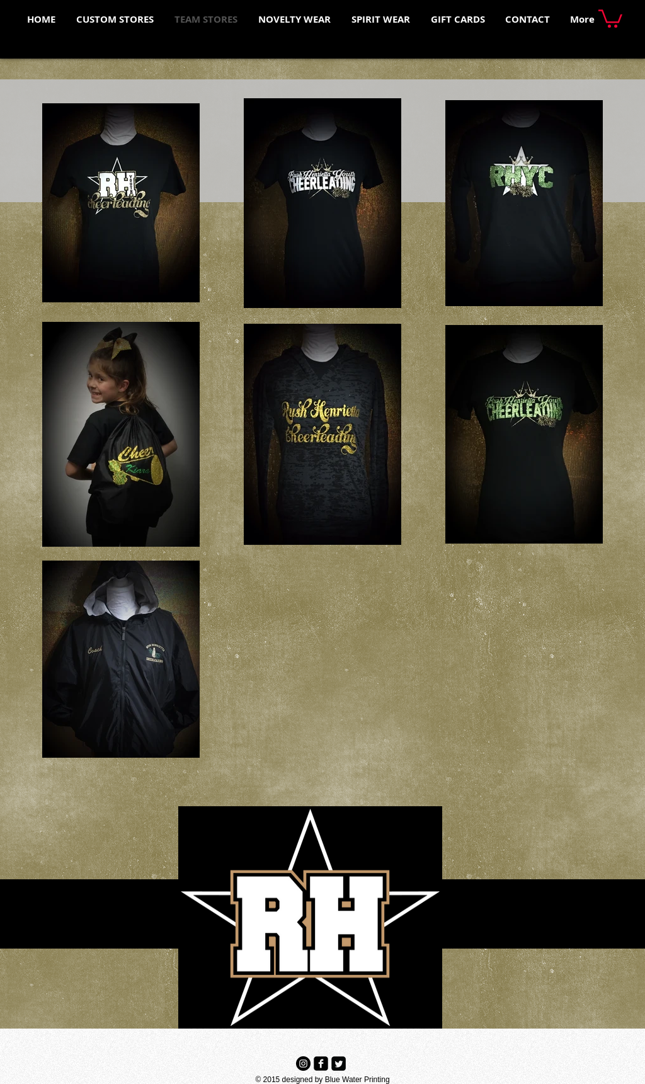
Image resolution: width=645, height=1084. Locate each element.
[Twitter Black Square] (338, 1063)
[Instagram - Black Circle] (303, 1063)
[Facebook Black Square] (321, 1063)
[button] (610, 18)
